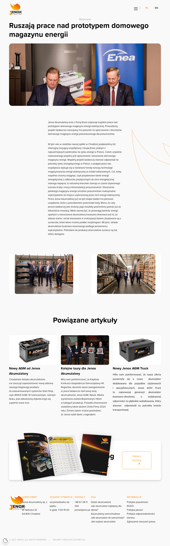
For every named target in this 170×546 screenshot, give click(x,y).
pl (147, 8)
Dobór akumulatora (101, 502)
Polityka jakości (135, 509)
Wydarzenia (85, 19)
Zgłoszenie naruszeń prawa (141, 521)
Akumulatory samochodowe (105, 513)
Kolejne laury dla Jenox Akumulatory (78, 371)
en (156, 8)
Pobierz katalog (136, 460)
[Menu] (136, 9)
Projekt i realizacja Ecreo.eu (69, 539)
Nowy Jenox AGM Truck (130, 368)
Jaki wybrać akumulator (103, 521)
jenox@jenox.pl (82, 509)
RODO (130, 506)
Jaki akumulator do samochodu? (107, 517)
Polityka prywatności (137, 502)
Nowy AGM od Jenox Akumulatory (24, 371)
